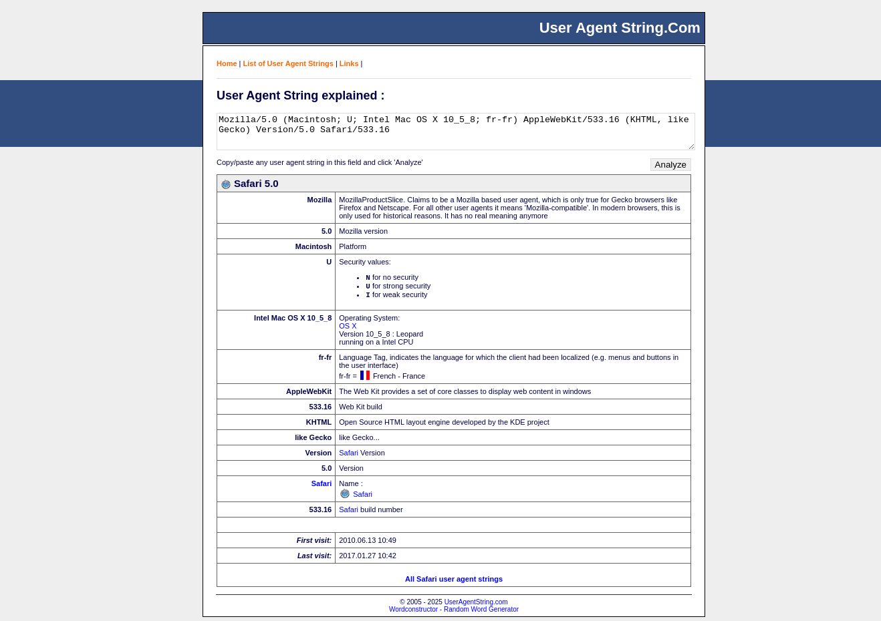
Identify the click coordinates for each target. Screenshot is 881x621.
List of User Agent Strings (288, 63)
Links (349, 63)
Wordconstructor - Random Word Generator (454, 613)
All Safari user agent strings (454, 583)
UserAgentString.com (476, 606)
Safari (348, 457)
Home (227, 63)
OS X (347, 330)
